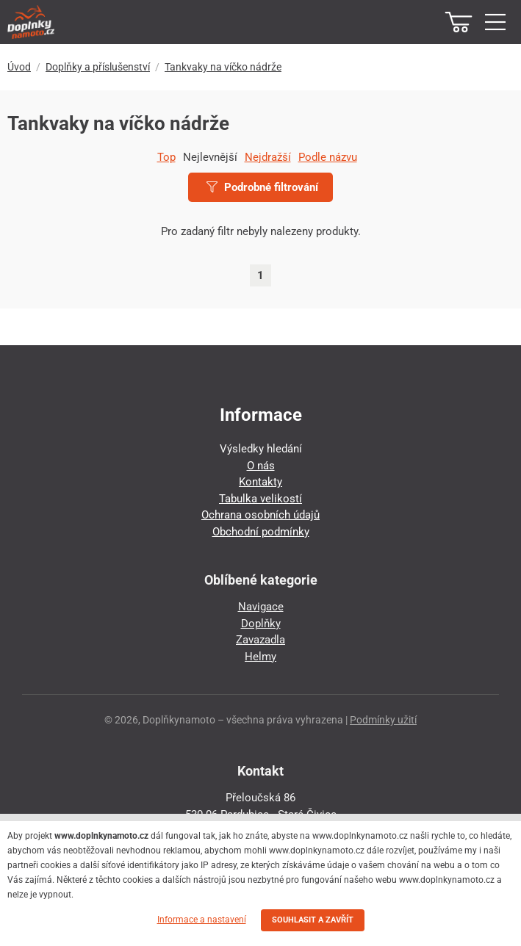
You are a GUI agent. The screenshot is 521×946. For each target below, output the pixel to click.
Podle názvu (327, 157)
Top (166, 157)
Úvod (19, 67)
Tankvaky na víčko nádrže (223, 67)
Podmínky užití (383, 720)
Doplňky (261, 623)
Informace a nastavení (201, 919)
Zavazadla (260, 639)
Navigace (261, 606)
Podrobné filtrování (262, 187)
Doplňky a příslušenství (98, 67)
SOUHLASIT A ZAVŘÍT (312, 920)
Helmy (260, 656)
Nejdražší (268, 157)
